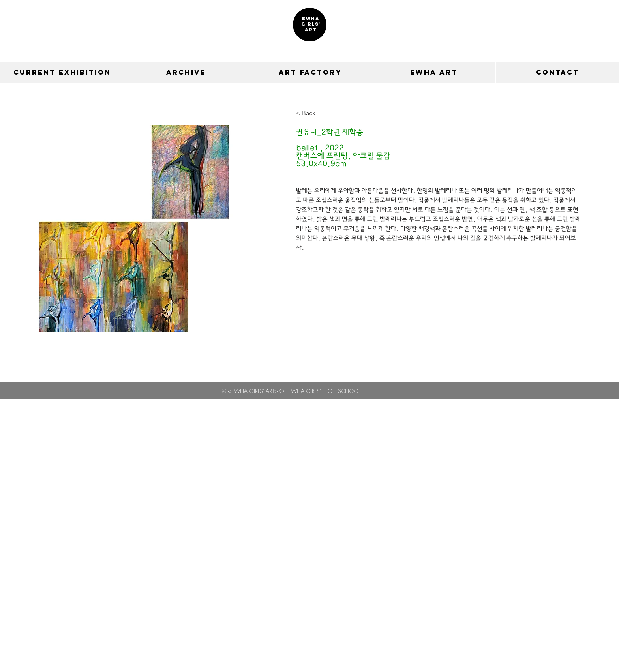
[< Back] (311, 113)
